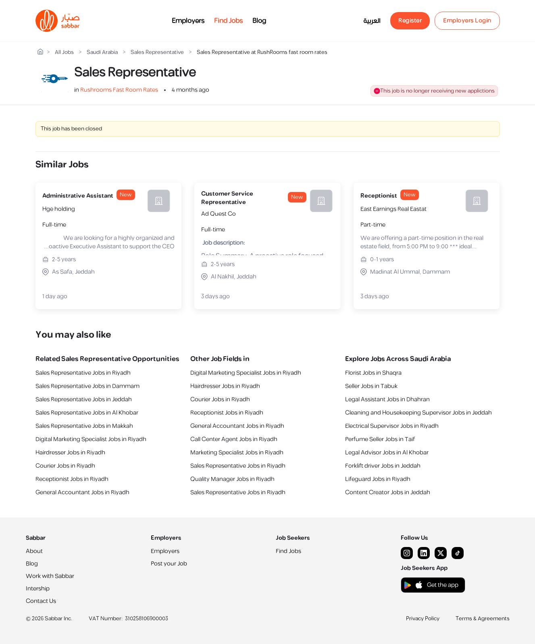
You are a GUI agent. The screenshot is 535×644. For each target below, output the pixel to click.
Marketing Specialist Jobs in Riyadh (236, 452)
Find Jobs (228, 21)
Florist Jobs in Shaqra (373, 373)
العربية (372, 21)
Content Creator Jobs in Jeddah (387, 492)
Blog (259, 21)
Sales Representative (157, 52)
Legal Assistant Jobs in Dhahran (387, 399)
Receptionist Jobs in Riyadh (71, 479)
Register (410, 20)
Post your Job (169, 563)
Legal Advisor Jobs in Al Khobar (387, 452)
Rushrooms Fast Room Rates (119, 90)
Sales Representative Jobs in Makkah (84, 426)
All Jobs (64, 52)
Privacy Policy (422, 618)
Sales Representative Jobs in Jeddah (83, 399)
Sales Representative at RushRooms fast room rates (262, 52)
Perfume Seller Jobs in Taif (380, 439)
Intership (38, 588)
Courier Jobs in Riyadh (65, 466)
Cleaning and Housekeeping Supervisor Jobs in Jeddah (418, 412)
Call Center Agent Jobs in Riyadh (233, 439)
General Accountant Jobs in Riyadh (82, 492)
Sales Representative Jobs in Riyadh (83, 373)
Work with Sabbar (50, 576)
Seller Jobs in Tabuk (371, 386)
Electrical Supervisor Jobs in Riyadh (392, 426)
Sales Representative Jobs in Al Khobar (86, 412)
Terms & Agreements (483, 618)
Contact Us (41, 601)
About (34, 551)
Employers (188, 21)
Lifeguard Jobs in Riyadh (377, 479)
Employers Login (467, 20)
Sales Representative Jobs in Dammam (87, 386)
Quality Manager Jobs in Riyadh (232, 479)
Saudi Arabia (102, 52)
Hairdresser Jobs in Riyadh (70, 452)
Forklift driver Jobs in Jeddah (383, 466)
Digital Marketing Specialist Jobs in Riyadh (90, 439)
